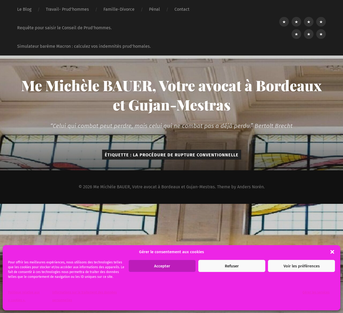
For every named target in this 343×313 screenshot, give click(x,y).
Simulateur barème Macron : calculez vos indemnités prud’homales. (84, 46)
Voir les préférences (302, 266)
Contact (181, 9)
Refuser (232, 266)
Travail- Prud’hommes (67, 9)
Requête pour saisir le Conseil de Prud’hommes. (64, 27)
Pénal (154, 9)
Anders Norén (250, 186)
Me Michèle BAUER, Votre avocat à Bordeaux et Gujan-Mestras (171, 95)
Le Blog (24, 9)
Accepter (162, 266)
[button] (332, 252)
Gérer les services (316, 292)
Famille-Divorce (119, 9)
